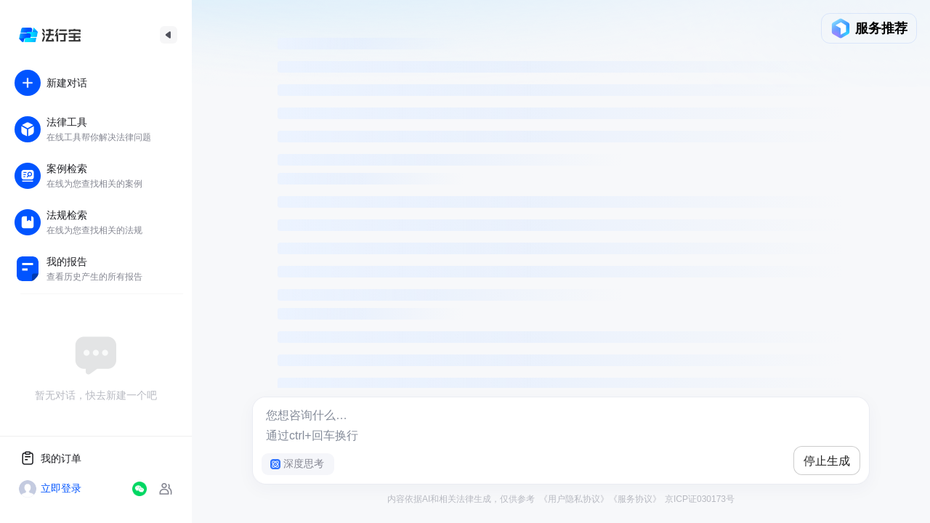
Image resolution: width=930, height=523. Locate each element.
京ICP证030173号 (699, 499)
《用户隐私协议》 (574, 499)
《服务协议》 (635, 499)
